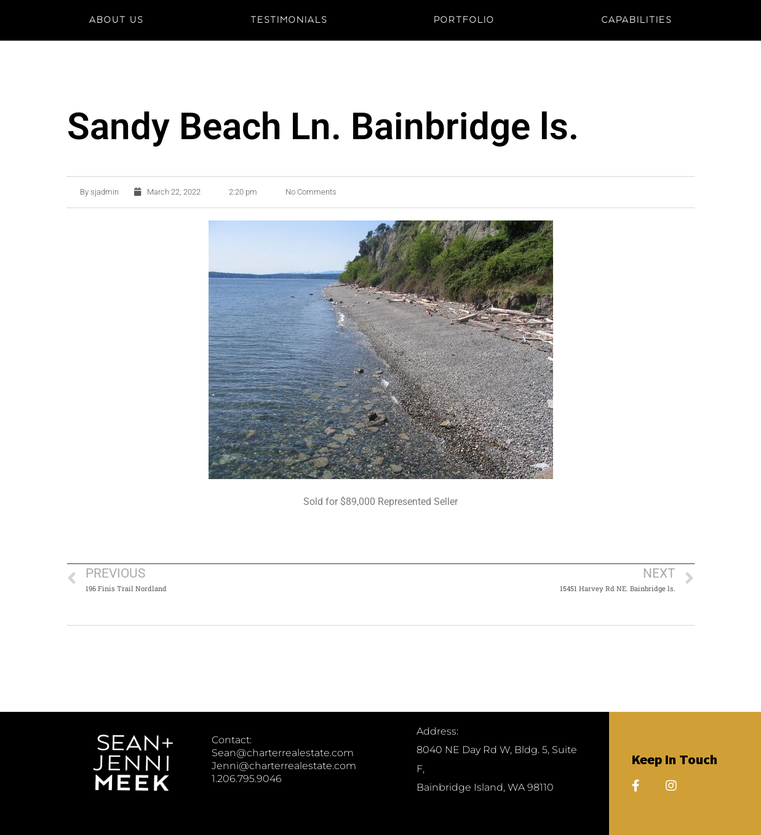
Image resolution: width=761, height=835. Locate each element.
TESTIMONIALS (288, 20)
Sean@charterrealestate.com (283, 753)
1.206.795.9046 (247, 779)
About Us (116, 20)
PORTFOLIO (464, 20)
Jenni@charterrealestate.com (284, 766)
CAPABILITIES (637, 20)
